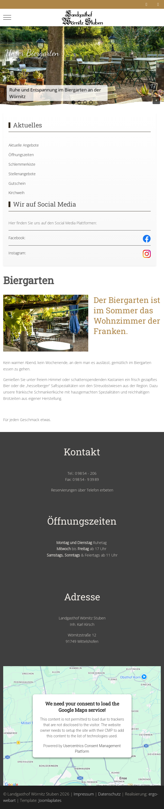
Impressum (84, 794)
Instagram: (17, 252)
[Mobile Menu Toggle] (7, 17)
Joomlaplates (50, 800)
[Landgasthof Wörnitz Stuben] (82, 17)
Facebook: (17, 237)
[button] (73, 102)
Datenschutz (109, 794)
